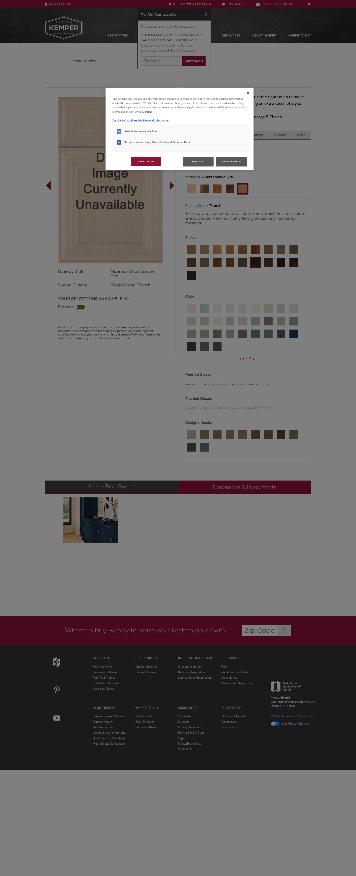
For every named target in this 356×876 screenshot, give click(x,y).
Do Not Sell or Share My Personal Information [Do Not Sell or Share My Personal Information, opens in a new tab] (140, 120)
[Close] (248, 93)
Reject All (198, 161)
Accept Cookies (231, 161)
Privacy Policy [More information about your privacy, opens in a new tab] (143, 111)
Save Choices (146, 161)
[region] (180, 129)
